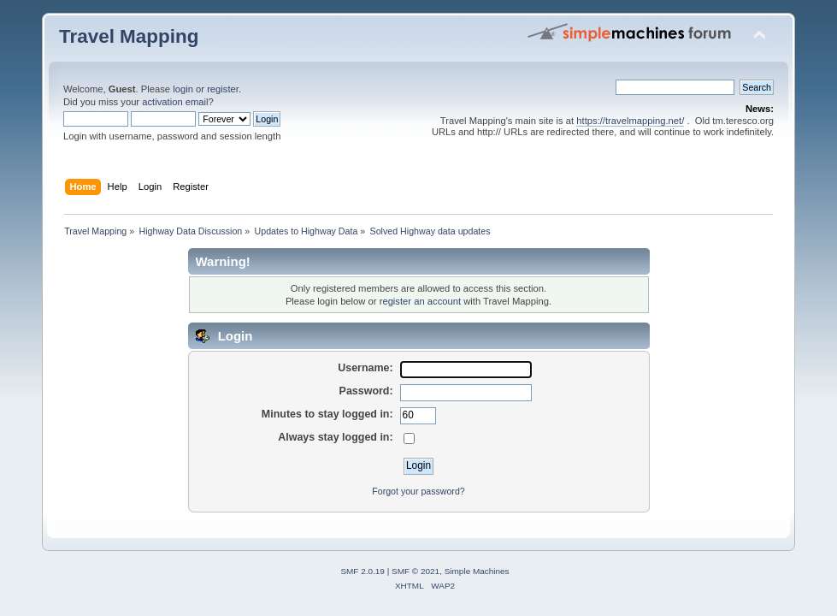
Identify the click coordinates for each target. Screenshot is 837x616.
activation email (175, 102)
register (223, 89)
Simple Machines (477, 571)
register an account (420, 301)
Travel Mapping (128, 36)
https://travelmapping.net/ (630, 121)
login (183, 89)
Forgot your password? (418, 491)
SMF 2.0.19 (362, 571)
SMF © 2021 (415, 571)
